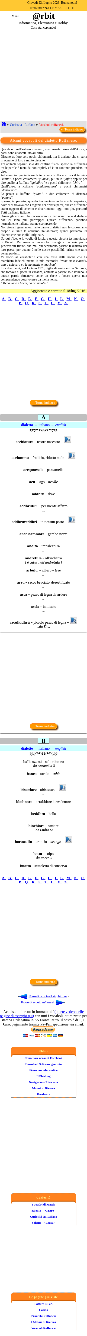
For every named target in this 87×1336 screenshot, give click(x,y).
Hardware (43, 1094)
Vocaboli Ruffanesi (43, 1328)
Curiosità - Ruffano (22, 125)
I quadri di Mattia (43, 1204)
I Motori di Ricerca (43, 1322)
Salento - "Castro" (44, 1210)
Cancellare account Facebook (43, 1058)
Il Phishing (43, 1076)
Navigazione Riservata (43, 1082)
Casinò (43, 1310)
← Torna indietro (72, 129)
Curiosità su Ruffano (43, 1216)
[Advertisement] (43, 73)
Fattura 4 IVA (44, 1304)
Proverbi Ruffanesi (43, 1316)
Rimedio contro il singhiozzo (42, 996)
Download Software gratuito (43, 1064)
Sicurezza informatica (43, 1070)
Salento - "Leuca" (43, 1222)
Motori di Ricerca (43, 1088)
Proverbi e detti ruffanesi (43, 1002)
